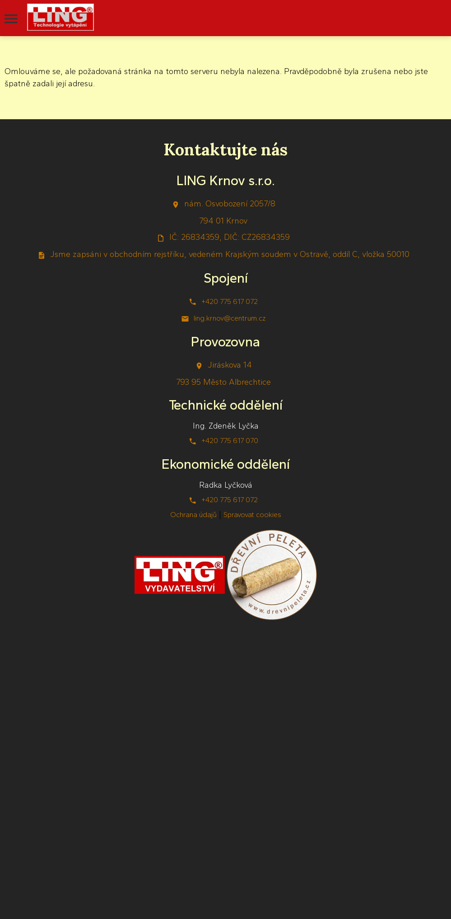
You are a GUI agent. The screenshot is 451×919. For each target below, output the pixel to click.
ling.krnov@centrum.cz (229, 318)
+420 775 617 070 (229, 440)
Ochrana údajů (193, 514)
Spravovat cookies (252, 514)
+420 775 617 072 (229, 301)
